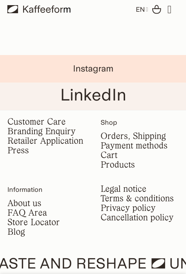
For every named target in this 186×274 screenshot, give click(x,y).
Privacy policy (128, 208)
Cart (109, 155)
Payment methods (134, 146)
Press (18, 151)
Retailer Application (45, 141)
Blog (16, 232)
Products (118, 165)
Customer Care (36, 122)
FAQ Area (27, 213)
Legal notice (123, 189)
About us (24, 204)
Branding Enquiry (41, 132)
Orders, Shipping (133, 136)
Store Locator (33, 223)
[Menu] (173, 9)
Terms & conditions (137, 199)
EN (142, 9)
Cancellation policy (137, 218)
